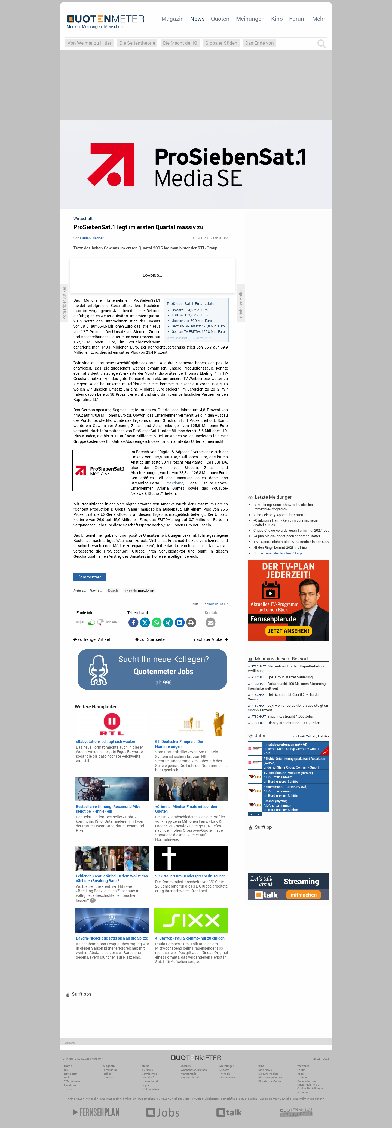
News (197, 18)
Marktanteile (188, 1073)
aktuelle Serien (248, 1098)
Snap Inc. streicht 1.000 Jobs (280, 716)
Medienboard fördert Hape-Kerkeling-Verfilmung (286, 668)
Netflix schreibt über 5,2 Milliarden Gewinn (284, 696)
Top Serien (316, 1098)
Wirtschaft (148, 1077)
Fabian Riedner (91, 238)
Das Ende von (259, 43)
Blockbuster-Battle (269, 1081)
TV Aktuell (90, 1098)
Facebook (70, 1085)
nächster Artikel (211, 639)
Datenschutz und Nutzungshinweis (308, 1083)
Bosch (113, 590)
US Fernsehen (146, 1098)
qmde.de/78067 (217, 604)
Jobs (300, 1073)
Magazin (172, 18)
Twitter (68, 1089)
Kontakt (302, 1077)
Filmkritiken (128, 1098)
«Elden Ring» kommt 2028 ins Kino (280, 547)
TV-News (147, 1070)
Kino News (75, 1098)
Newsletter (70, 1073)
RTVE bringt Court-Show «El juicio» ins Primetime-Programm (283, 506)
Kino (277, 18)
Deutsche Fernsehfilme (294, 1098)
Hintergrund (110, 1070)
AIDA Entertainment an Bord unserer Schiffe (280, 776)
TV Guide (197, 1098)
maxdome (174, 483)
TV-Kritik (224, 1073)
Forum (297, 18)
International (150, 1081)
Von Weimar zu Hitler (89, 43)
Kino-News (265, 1070)
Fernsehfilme (229, 1098)
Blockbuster (212, 1098)
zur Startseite (150, 639)
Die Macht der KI (180, 43)
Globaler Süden (221, 43)
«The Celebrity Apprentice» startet (280, 514)
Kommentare (90, 577)
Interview (108, 1077)
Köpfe (145, 1085)
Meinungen (250, 18)
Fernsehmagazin (109, 1098)
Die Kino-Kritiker (268, 1073)
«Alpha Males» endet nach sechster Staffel (286, 535)
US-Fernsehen (150, 1089)
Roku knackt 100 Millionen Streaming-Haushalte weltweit (287, 685)
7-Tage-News (72, 1081)
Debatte (224, 1070)
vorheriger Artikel (92, 639)
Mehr (318, 18)
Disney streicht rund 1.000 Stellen (284, 723)
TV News (162, 1098)
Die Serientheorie (137, 43)
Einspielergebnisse (270, 1077)
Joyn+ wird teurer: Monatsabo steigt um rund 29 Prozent (288, 707)
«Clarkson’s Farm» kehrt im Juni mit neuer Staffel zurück (285, 522)
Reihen (107, 1073)
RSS (66, 1070)
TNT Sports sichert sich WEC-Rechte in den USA (291, 541)
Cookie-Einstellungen (310, 1088)
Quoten (220, 18)
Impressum (304, 1092)
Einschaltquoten (179, 1098)
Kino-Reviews (227, 1077)
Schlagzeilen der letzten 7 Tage (277, 553)
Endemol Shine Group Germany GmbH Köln (288, 748)
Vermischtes (149, 1073)
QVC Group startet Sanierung (280, 677)
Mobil (67, 1077)
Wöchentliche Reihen (194, 1070)
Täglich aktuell (190, 1077)
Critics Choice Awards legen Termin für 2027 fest (291, 530)
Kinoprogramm (268, 1098)
